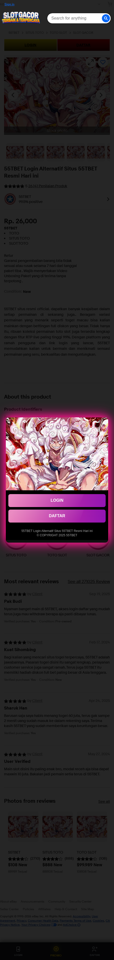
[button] (106, 18)
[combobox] (78, 18)
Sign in (9, 4)
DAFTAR (57, 516)
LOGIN (57, 500)
